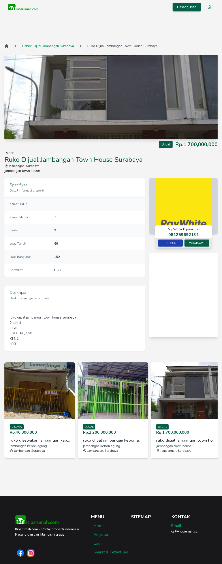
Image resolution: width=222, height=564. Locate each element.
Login (98, 543)
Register (101, 534)
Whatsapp (197, 243)
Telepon (170, 243)
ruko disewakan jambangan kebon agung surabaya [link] (40, 440)
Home (99, 525)
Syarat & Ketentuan (111, 552)
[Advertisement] (111, 28)
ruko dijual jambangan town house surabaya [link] (186, 440)
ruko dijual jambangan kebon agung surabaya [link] (113, 440)
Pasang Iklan (186, 7)
